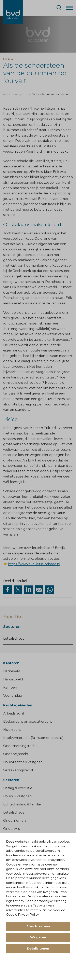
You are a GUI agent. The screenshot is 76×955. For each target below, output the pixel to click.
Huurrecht (12, 730)
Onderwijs (11, 829)
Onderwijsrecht (16, 754)
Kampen (10, 687)
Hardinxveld (13, 679)
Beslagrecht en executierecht (27, 721)
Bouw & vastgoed (17, 796)
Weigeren (38, 937)
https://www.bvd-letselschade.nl (34, 564)
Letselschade (14, 638)
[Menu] (69, 7)
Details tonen (38, 948)
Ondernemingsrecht (20, 746)
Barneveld (11, 671)
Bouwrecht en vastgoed (23, 762)
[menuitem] (6, 94)
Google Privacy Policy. (22, 914)
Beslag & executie (17, 788)
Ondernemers (14, 820)
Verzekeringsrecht (18, 770)
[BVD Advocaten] (13, 12)
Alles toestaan (38, 926)
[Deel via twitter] (18, 589)
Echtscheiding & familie (22, 804)
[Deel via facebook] (7, 589)
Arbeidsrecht (13, 713)
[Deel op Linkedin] (28, 589)
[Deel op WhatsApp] (49, 589)
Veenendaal (13, 695)
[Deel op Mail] (39, 589)
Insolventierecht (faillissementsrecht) (33, 738)
